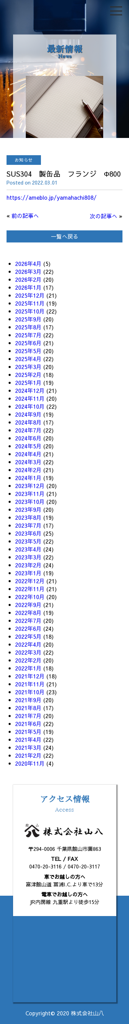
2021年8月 (28, 708)
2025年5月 (28, 351)
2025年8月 (28, 327)
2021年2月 (28, 755)
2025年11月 (30, 303)
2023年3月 (28, 557)
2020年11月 (30, 763)
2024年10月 (30, 406)
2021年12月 (30, 676)
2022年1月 (28, 668)
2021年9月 (28, 700)
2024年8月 (28, 422)
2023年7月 (28, 525)
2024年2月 (28, 470)
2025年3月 (28, 366)
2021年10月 (30, 692)
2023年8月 (28, 517)
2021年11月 (30, 684)
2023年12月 (30, 485)
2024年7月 (28, 430)
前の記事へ (25, 215)
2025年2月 (28, 374)
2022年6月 (28, 628)
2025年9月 (28, 319)
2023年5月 (28, 541)
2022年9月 (28, 604)
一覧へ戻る (64, 236)
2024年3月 (28, 462)
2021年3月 (28, 747)
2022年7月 (28, 620)
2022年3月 (28, 652)
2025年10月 (30, 311)
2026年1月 (28, 287)
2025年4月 (28, 358)
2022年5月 (28, 636)
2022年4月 (28, 644)
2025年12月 (30, 295)
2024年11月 (30, 398)
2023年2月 (28, 565)
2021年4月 (28, 739)
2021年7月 (28, 715)
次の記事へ (103, 216)
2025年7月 (28, 335)
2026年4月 (28, 263)
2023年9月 (28, 509)
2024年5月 (28, 446)
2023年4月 (28, 549)
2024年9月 (28, 414)
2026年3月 (28, 271)
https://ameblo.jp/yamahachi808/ (52, 197)
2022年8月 (28, 612)
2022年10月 (30, 596)
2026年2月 (28, 279)
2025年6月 (28, 343)
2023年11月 (30, 493)
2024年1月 (28, 477)
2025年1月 (28, 382)
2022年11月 (30, 589)
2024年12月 (30, 390)
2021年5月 (28, 731)
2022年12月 (30, 581)
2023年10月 (30, 501)
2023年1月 (28, 573)
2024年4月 (28, 454)
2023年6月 (28, 533)
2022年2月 (28, 660)
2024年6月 (28, 438)
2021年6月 (28, 723)
